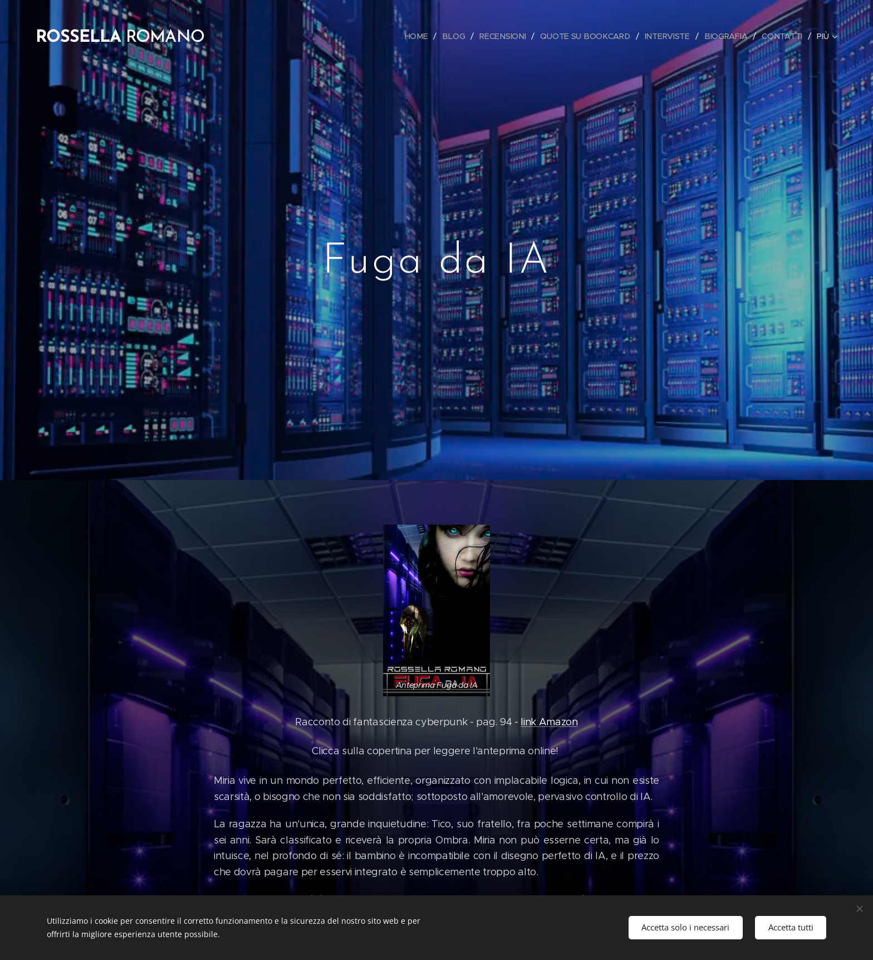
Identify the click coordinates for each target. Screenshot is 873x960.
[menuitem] (421, 36)
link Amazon (549, 722)
